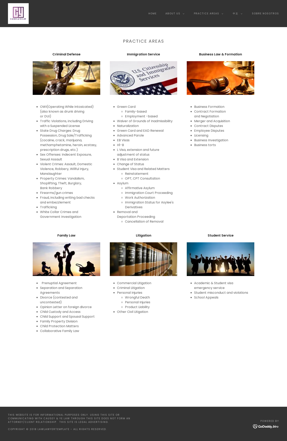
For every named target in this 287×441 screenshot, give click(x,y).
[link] (18, 13)
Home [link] (152, 13)
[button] (174, 13)
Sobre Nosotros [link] (265, 13)
